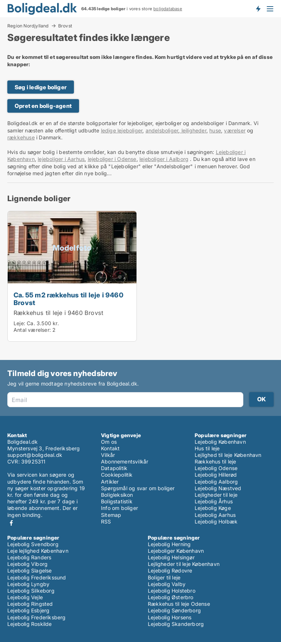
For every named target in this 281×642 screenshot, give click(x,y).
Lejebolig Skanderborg (176, 624)
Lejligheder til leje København (184, 564)
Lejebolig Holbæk (216, 521)
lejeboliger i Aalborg (163, 159)
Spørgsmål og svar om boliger (138, 488)
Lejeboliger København (176, 551)
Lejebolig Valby (167, 584)
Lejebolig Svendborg (33, 544)
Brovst (65, 26)
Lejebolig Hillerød (216, 475)
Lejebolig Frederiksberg (36, 617)
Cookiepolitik (117, 475)
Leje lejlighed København (37, 551)
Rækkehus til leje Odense (179, 604)
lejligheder (193, 130)
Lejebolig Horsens (169, 617)
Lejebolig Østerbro (171, 597)
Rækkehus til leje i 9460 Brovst (58, 312)
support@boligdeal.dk (34, 455)
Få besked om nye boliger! (258, 8)
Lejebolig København (220, 442)
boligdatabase (167, 8)
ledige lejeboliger (122, 130)
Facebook (11, 523)
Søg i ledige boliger (41, 87)
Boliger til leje (164, 577)
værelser (235, 130)
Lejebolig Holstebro (171, 590)
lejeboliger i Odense (112, 159)
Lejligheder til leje (216, 495)
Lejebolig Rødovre (170, 570)
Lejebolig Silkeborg (31, 590)
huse (215, 130)
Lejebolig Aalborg (216, 481)
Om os (109, 442)
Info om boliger (119, 508)
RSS (106, 521)
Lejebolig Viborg (27, 564)
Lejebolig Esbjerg (28, 610)
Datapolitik (114, 468)
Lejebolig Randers (29, 557)
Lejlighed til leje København (228, 455)
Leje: (19, 323)
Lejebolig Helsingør (171, 557)
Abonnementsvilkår (124, 461)
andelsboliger (162, 130)
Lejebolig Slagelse (29, 570)
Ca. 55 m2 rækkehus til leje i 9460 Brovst (68, 299)
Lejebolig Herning (169, 544)
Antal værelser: (32, 330)
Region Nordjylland (28, 25)
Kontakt (110, 448)
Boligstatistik (116, 501)
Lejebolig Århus (214, 501)
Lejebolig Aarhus (215, 515)
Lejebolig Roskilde (29, 624)
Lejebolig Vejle (25, 597)
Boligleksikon (117, 495)
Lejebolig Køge (213, 508)
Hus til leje (207, 448)
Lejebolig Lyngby (28, 584)
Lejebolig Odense (216, 468)
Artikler (110, 481)
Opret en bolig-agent (43, 105)
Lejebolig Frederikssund (36, 577)
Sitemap (111, 515)
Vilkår (108, 455)
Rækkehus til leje (215, 461)
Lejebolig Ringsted (30, 604)
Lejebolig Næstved (218, 488)
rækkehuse (21, 137)
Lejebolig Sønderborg (174, 610)
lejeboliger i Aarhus (61, 159)
